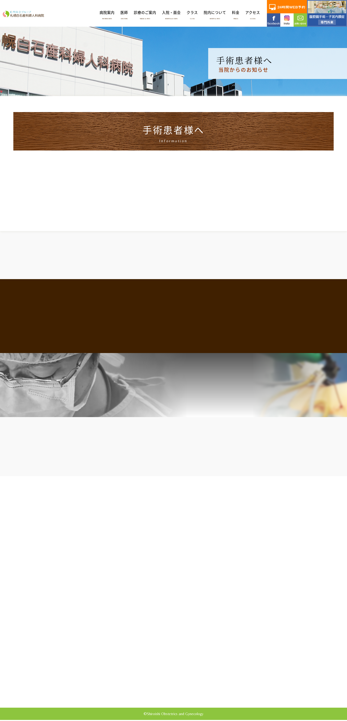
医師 (124, 14)
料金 (235, 14)
